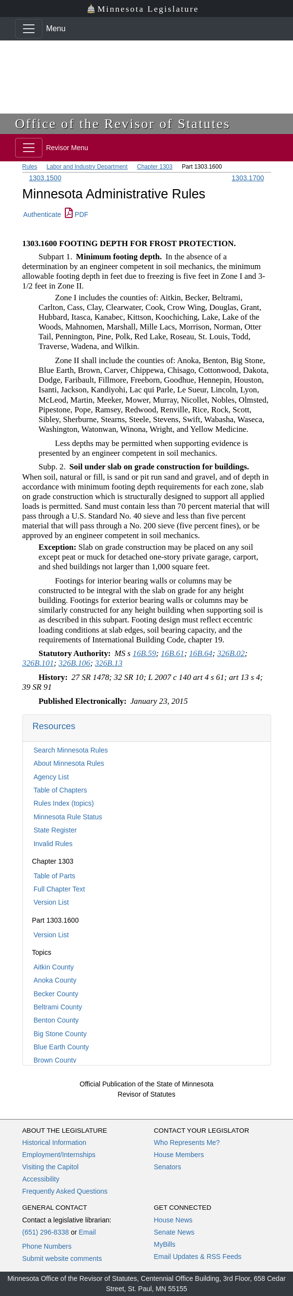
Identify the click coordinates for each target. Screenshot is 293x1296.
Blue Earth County (61, 1047)
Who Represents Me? (187, 1142)
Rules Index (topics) (64, 803)
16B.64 (201, 653)
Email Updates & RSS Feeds (198, 1256)
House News (173, 1220)
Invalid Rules (53, 844)
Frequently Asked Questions (65, 1191)
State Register (55, 830)
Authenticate (42, 214)
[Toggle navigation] (28, 29)
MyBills (165, 1244)
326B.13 (108, 663)
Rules (30, 166)
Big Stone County (60, 1034)
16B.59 (144, 653)
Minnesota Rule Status (68, 817)
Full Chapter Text (59, 889)
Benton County (56, 1020)
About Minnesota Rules (69, 763)
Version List (51, 902)
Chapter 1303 (155, 166)
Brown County (55, 1060)
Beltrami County (58, 1007)
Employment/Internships (59, 1155)
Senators (167, 1167)
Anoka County (55, 980)
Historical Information (54, 1142)
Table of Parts (55, 876)
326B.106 (74, 663)
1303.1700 (248, 178)
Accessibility (40, 1179)
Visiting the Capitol (50, 1167)
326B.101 (38, 663)
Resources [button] (54, 726)
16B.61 (172, 653)
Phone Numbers (47, 1246)
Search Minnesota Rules (71, 750)
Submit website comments (62, 1258)
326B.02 (230, 653)
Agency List (51, 777)
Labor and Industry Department (87, 166)
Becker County (56, 994)
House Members (179, 1155)
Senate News (174, 1232)
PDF (76, 214)
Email (87, 1232)
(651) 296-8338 (45, 1232)
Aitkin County (54, 967)
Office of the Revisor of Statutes (123, 123)
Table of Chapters (60, 790)
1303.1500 (45, 178)
